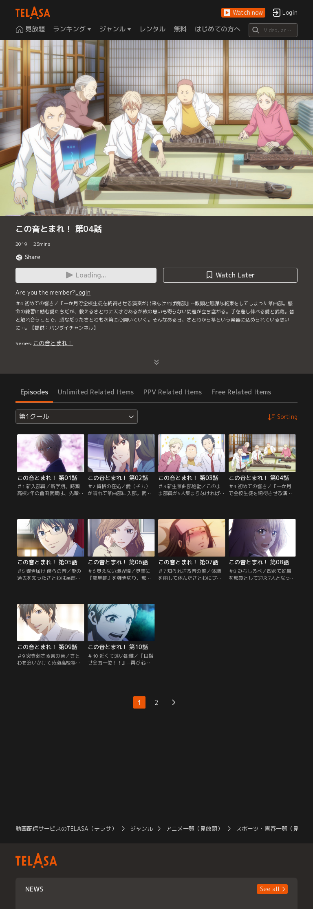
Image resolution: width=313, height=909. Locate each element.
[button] (243, 13)
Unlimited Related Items (96, 391)
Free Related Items (241, 391)
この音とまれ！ (53, 343)
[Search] (273, 30)
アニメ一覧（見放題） (194, 828)
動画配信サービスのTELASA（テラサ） (66, 828)
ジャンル (141, 828)
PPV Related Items (172, 391)
